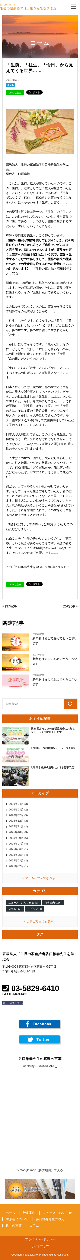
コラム (10, 85)
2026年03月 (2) (18, 809)
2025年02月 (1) (18, 866)
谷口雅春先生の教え (50, 1219)
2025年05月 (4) (18, 854)
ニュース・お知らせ (57, 1213)
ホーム (10, 1213)
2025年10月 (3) (18, 832)
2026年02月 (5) (18, 815)
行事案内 (29, 1213)
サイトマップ (40, 1246)
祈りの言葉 (14, 1225)
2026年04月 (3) (18, 803)
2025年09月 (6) (18, 837)
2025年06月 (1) (18, 849)
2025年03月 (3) (18, 860)
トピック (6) (35, 908)
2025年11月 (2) (18, 826)
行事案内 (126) (53, 902)
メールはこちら (12, 1003)
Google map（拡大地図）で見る (41, 1170)
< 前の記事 (9, 606)
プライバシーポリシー (40, 1239)
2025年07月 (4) (18, 843)
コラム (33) (14, 908)
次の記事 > (70, 606)
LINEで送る (15, 92)
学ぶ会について (17, 1219)
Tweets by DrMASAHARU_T (40, 1066)
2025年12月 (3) (18, 820)
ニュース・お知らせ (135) (23, 902)
